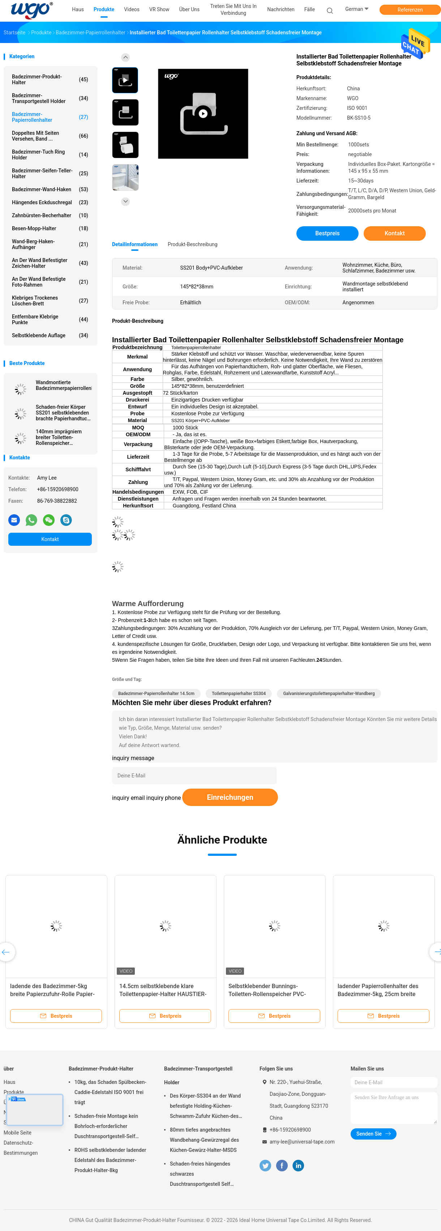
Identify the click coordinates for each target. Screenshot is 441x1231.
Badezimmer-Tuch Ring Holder (50, 154)
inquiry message (133, 758)
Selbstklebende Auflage (50, 335)
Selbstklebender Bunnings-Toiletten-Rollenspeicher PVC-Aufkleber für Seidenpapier (267, 994)
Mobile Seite (17, 1133)
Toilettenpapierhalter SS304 (239, 693)
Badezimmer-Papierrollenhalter (50, 117)
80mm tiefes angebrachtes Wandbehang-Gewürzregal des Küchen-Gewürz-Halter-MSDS (204, 1140)
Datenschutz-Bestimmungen (21, 1148)
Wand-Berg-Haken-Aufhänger (50, 244)
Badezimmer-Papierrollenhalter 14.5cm (156, 693)
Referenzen (410, 10)
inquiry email (128, 797)
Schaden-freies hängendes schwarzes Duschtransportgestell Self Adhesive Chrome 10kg (200, 1175)
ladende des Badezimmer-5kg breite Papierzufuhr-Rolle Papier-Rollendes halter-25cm (52, 994)
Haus (10, 1082)
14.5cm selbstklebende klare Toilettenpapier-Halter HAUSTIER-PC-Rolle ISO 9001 (163, 994)
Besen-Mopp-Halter (50, 228)
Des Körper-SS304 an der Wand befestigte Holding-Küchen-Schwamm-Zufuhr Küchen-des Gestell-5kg (205, 1107)
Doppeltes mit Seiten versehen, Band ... (50, 136)
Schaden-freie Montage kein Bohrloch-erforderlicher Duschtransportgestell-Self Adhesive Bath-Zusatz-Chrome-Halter (109, 1127)
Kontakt (50, 539)
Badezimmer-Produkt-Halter (50, 79)
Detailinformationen (135, 244)
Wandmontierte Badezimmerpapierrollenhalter (64, 385)
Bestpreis (327, 233)
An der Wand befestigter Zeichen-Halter (50, 263)
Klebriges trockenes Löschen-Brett (50, 300)
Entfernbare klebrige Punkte (50, 319)
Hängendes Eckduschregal (50, 202)
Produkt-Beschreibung (193, 244)
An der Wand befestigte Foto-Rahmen (50, 282)
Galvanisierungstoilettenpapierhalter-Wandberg (328, 693)
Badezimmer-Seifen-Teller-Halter (50, 173)
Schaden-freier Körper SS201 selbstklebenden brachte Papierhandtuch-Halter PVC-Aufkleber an (63, 412)
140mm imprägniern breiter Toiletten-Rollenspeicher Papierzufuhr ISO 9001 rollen (61, 437)
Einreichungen (230, 797)
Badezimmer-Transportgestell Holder (50, 98)
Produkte (14, 1092)
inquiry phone (163, 797)
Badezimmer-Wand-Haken (50, 189)
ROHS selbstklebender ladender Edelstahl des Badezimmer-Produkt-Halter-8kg (110, 1160)
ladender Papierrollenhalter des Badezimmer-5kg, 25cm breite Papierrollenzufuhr (378, 994)
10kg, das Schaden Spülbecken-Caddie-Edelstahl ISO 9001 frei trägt (110, 1092)
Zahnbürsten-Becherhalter (50, 215)
